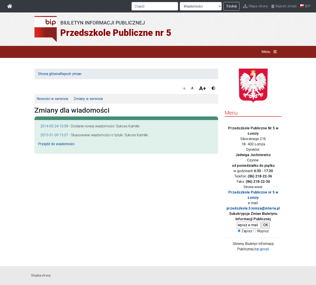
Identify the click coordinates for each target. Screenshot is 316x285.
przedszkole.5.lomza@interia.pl (253, 208)
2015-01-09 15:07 (54, 135)
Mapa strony (255, 6)
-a (183, 88)
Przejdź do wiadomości (56, 144)
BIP (305, 6)
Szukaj (231, 6)
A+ (202, 88)
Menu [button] (270, 52)
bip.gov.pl (261, 249)
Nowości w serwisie (52, 99)
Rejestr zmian (284, 6)
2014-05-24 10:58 (54, 126)
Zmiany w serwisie (88, 99)
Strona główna (49, 74)
